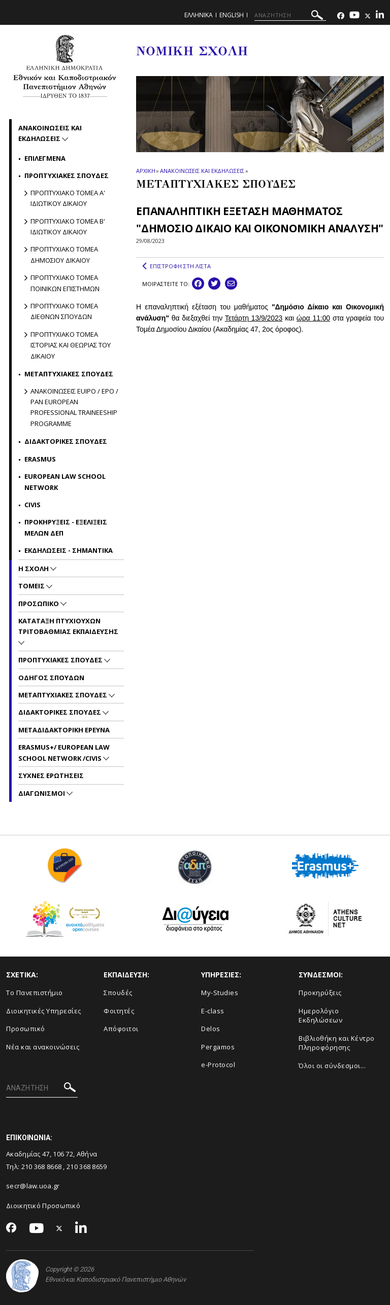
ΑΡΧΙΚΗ (145, 170)
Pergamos (218, 1046)
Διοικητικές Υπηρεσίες (43, 1010)
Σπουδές (118, 992)
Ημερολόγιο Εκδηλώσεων (320, 1015)
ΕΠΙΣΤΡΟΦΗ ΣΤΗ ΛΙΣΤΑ (176, 266)
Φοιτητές (119, 1010)
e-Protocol (218, 1064)
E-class (212, 1010)
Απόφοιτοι (121, 1028)
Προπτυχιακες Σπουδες (61, 659)
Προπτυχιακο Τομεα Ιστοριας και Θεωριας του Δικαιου (70, 345)
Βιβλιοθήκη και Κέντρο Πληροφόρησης (337, 1043)
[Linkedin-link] (380, 16)
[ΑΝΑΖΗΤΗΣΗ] (290, 15)
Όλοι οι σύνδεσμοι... (332, 1065)
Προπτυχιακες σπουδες (66, 175)
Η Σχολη (34, 568)
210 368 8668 (41, 1166)
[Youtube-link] (354, 16)
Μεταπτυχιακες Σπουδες (63, 694)
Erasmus (40, 459)
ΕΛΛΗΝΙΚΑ (198, 15)
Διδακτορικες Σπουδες (65, 441)
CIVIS (32, 504)
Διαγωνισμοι (42, 793)
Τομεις (32, 585)
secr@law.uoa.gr (33, 1185)
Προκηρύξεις (320, 992)
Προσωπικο (39, 603)
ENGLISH (231, 15)
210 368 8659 (87, 1166)
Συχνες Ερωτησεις (51, 775)
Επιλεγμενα (45, 158)
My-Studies (219, 992)
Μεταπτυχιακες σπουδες (68, 373)
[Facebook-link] (340, 16)
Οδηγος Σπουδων (51, 677)
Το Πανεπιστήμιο (34, 992)
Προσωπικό (25, 1028)
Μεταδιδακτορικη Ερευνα (64, 729)
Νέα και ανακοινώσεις (42, 1046)
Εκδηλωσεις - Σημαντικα (68, 550)
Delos (210, 1028)
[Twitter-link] (368, 16)
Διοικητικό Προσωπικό (43, 1205)
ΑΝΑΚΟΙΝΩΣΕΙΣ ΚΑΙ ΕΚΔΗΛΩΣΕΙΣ (202, 170)
